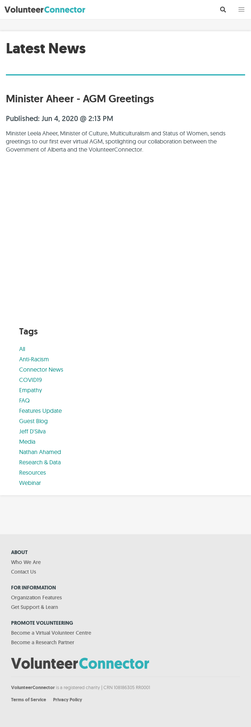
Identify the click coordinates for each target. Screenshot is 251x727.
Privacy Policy (67, 699)
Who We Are (26, 562)
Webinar (30, 482)
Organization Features (36, 597)
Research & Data (40, 462)
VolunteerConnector (33, 687)
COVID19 (30, 379)
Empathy (30, 390)
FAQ (24, 400)
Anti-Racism (34, 359)
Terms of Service (28, 699)
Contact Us (23, 571)
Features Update (40, 410)
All (22, 348)
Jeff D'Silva (32, 431)
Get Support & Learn (34, 607)
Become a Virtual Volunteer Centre (51, 633)
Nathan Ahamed (40, 451)
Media (27, 441)
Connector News (41, 369)
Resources (32, 472)
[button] (241, 9)
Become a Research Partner (42, 642)
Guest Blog (33, 421)
